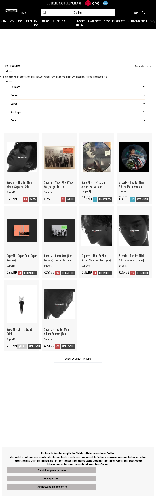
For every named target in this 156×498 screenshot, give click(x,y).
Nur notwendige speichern (52, 486)
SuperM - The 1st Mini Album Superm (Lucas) (131, 258)
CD (12, 21)
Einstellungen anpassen (52, 470)
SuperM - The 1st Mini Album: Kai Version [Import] (93, 186)
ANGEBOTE (94, 21)
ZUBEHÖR (59, 21)
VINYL (4, 21)
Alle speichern (51, 478)
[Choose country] (136, 12)
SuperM (11, 192)
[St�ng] (10, 81)
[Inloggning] (143, 13)
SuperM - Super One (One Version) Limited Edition (58, 258)
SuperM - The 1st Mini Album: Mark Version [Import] (131, 186)
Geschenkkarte (114, 21)
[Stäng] (10, 71)
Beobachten (105, 199)
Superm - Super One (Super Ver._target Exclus (59, 184)
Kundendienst (137, 21)
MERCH (46, 21)
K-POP (36, 22)
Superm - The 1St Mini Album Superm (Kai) (19, 184)
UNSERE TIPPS (80, 22)
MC (20, 21)
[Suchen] (78, 12)
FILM (29, 21)
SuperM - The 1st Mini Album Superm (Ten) (56, 331)
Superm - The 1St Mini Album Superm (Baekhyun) (96, 258)
